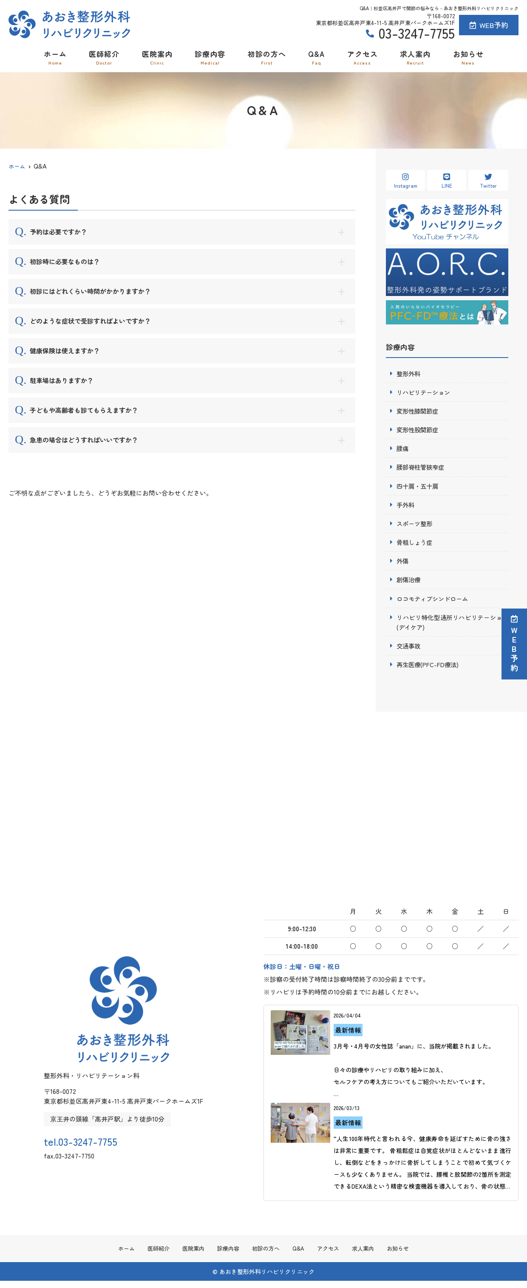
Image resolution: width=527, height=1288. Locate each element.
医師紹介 (104, 57)
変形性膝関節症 (419, 411)
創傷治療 (409, 583)
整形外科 (409, 373)
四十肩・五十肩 (419, 488)
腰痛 (403, 449)
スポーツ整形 (416, 526)
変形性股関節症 (419, 430)
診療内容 (210, 57)
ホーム (55, 57)
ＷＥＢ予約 (514, 644)
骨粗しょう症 (416, 545)
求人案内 (415, 57)
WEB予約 (489, 25)
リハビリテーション (425, 392)
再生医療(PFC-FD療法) (429, 670)
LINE (446, 181)
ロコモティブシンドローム (435, 602)
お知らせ (468, 57)
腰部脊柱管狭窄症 (422, 469)
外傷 (403, 564)
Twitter (488, 181)
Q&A (316, 57)
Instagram (405, 181)
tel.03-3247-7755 (94, 1145)
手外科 (406, 507)
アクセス (362, 57)
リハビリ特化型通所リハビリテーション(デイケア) (452, 627)
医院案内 (157, 57)
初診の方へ (267, 57)
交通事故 (409, 651)
